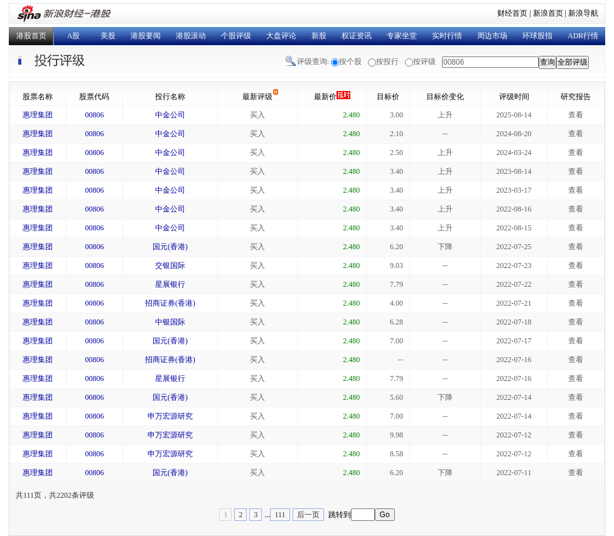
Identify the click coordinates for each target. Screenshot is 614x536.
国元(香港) (170, 246)
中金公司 (170, 114)
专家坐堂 (402, 35)
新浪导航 (583, 13)
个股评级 (236, 35)
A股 (73, 35)
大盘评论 (281, 35)
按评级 (424, 61)
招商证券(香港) (170, 303)
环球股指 (537, 35)
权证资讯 (357, 35)
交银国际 (170, 265)
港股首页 (31, 35)
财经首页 (512, 13)
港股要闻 (146, 35)
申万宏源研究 (170, 416)
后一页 (308, 514)
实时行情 (447, 35)
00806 (94, 114)
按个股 (350, 61)
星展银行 (170, 284)
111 (279, 514)
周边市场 (492, 35)
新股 (318, 35)
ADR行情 (583, 35)
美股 (108, 35)
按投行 (387, 61)
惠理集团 (38, 114)
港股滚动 (191, 35)
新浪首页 (548, 13)
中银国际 (170, 322)
